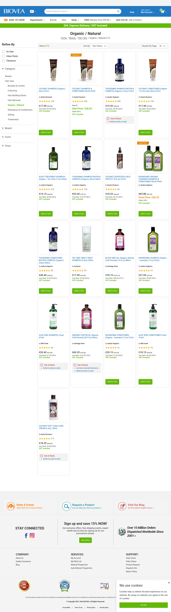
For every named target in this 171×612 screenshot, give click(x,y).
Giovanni (77, 266)
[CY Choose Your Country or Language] (33, 11)
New (64, 20)
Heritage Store (112, 266)
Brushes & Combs (16, 86)
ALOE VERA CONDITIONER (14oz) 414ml (152, 336)
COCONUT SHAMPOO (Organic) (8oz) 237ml (52, 90)
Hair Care (83, 38)
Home (64, 38)
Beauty (72, 38)
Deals (75, 20)
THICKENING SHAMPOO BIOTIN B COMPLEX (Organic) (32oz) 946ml (86, 178)
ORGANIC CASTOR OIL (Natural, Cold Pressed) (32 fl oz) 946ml (85, 336)
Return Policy (131, 571)
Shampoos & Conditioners (20, 110)
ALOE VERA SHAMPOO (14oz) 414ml (51, 336)
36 (162, 46)
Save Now (85, 540)
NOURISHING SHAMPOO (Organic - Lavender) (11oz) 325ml (153, 259)
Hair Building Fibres (17, 95)
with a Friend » (129, 20)
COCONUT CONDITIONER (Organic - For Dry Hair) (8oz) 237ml (153, 90)
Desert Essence (46, 97)
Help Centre (131, 558)
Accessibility (66, 607)
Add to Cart (46, 132)
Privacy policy (91, 607)
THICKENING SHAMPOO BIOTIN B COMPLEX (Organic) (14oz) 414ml (119, 90)
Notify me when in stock (118, 122)
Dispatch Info (131, 568)
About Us (19, 558)
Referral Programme (79, 565)
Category (8, 68)
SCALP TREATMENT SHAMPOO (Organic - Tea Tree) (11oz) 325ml (53, 178)
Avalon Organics (113, 97)
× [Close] (169, 582)
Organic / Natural (16, 105)
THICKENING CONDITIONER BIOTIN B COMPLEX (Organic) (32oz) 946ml (51, 260)
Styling (11, 114)
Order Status (131, 561)
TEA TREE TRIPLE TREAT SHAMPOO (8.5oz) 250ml (82, 259)
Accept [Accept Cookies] (144, 605)
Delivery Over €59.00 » (97, 20)
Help (132, 12)
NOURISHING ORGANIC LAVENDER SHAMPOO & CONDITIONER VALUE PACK (150, 179)
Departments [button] (37, 20)
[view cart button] (164, 11)
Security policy (104, 607)
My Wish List (76, 561)
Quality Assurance (23, 561)
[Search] (118, 11)
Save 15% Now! (14, 20)
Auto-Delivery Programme (81, 568)
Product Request (133, 565)
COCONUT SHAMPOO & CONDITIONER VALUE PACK (83, 90)
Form (6, 137)
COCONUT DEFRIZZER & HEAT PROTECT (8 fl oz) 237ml (118, 178)
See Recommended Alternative (87, 368)
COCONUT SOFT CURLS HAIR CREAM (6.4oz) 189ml (51, 427)
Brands (53, 20)
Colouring (12, 90)
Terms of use (78, 607)
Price (6, 145)
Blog (18, 565)
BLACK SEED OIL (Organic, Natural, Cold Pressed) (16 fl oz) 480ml (119, 259)
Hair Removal (14, 100)
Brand (6, 128)
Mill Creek (44, 343)
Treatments (13, 119)
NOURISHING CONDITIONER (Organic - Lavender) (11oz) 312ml (119, 336)
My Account (76, 558)
